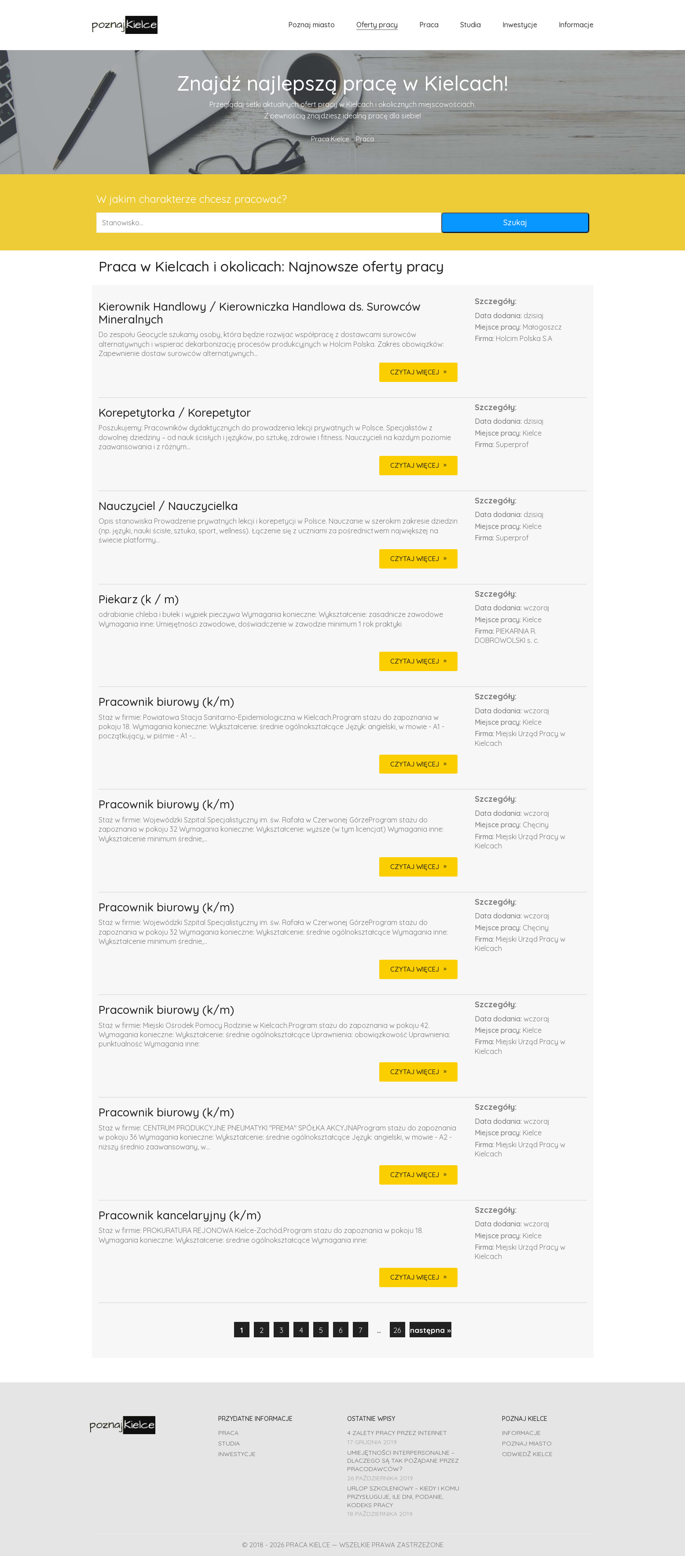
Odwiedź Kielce (527, 1454)
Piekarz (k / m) (139, 599)
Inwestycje (237, 1454)
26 (397, 1330)
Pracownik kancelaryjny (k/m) (180, 1215)
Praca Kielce (330, 139)
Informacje (521, 1433)
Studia (229, 1443)
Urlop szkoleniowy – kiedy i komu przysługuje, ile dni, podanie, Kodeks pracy (403, 1496)
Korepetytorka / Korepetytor (175, 413)
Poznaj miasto (527, 1443)
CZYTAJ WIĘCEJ (414, 372)
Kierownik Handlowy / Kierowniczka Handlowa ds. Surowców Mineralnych (260, 313)
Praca (228, 1433)
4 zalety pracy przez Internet (397, 1433)
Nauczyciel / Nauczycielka (168, 506)
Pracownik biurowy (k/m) (166, 702)
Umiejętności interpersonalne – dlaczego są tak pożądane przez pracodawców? (403, 1461)
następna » (430, 1330)
